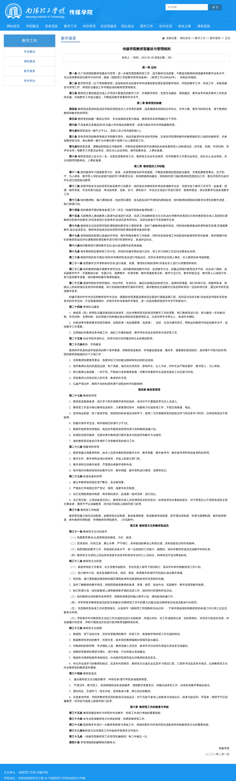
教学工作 (200, 38)
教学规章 (29, 71)
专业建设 (29, 51)
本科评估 (29, 80)
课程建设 (29, 61)
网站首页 (185, 38)
